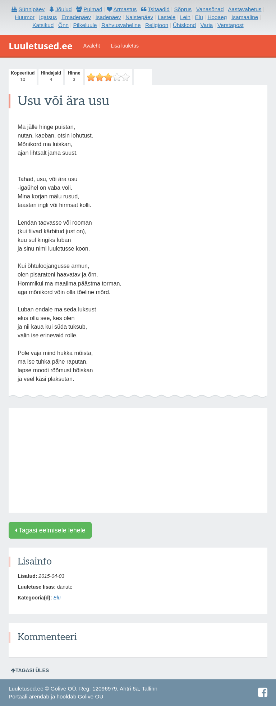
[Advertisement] (138, 460)
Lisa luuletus (125, 46)
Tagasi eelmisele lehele (50, 530)
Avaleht (91, 46)
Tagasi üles (30, 670)
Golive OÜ (91, 696)
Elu (57, 598)
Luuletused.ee (41, 46)
